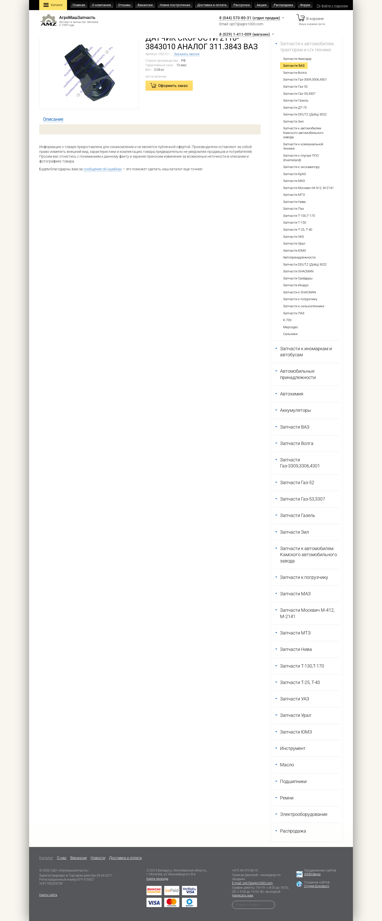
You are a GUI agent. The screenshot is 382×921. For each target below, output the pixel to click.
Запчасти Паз (293, 208)
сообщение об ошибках (102, 169)
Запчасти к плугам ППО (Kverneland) (301, 158)
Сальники (290, 334)
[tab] (53, 119)
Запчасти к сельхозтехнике (303, 306)
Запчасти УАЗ (293, 237)
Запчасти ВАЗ (294, 65)
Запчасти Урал (294, 243)
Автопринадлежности (299, 257)
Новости (98, 858)
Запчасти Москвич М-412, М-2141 (308, 188)
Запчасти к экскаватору (301, 167)
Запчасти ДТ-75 (295, 107)
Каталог (53, 5)
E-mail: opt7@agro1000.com (252, 883)
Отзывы (124, 5)
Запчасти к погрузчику (300, 299)
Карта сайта (48, 895)
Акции (262, 5)
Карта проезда (157, 879)
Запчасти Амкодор (297, 59)
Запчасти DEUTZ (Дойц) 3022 (305, 114)
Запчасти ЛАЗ (293, 313)
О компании (101, 5)
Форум (305, 5)
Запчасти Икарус (296, 285)
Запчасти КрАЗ (294, 174)
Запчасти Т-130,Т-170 (299, 216)
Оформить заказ (173, 85)
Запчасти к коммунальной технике (303, 146)
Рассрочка (242, 5)
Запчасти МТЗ (294, 195)
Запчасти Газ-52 (295, 86)
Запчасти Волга (295, 73)
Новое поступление (175, 5)
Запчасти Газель (295, 100)
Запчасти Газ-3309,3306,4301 (305, 79)
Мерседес (290, 327)
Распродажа (283, 5)
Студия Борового (316, 886)
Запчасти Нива (294, 202)
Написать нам (242, 895)
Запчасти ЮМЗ (294, 250)
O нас (62, 858)
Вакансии (145, 5)
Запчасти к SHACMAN (299, 292)
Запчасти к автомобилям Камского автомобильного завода (303, 132)
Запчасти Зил (293, 121)
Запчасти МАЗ (294, 181)
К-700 (287, 320)
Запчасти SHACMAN (298, 271)
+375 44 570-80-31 (245, 870)
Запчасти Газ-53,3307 (299, 94)
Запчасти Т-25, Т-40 (297, 229)
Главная (79, 5)
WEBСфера (312, 874)
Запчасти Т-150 (294, 222)
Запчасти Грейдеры (298, 278)
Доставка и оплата (211, 5)
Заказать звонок (187, 54)
